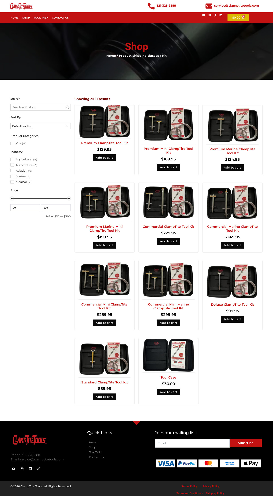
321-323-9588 (166, 5)
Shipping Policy (215, 492)
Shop (26, 17)
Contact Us (60, 17)
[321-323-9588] (151, 6)
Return (185, 485)
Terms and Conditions (190, 492)
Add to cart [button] (104, 157)
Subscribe (245, 443)
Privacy (207, 485)
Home (14, 17)
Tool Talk (41, 17)
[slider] (11, 198)
